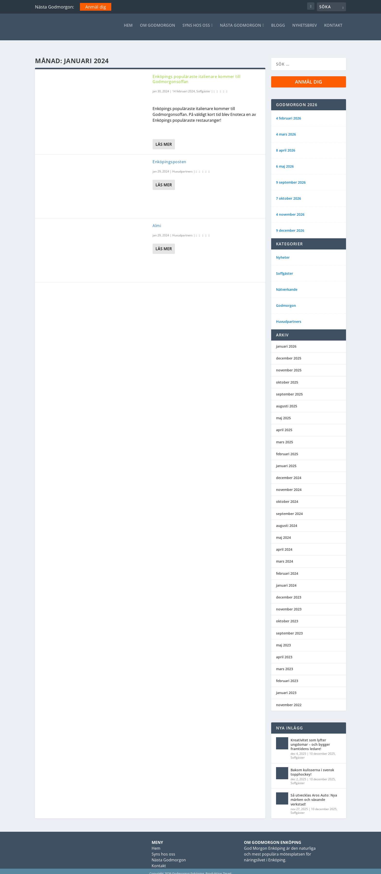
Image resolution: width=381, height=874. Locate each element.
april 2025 (284, 425)
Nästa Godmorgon (240, 29)
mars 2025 (284, 437)
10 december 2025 (322, 749)
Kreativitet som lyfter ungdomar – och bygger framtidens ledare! (310, 740)
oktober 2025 (287, 378)
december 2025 (288, 353)
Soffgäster (203, 87)
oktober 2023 (287, 616)
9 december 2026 (290, 226)
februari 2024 (287, 569)
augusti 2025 (286, 401)
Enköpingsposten (169, 157)
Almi (157, 221)
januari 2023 (286, 688)
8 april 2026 (285, 146)
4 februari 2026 (288, 114)
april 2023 (284, 652)
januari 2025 (286, 461)
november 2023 (289, 604)
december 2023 (288, 593)
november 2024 (289, 485)
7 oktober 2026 (288, 194)
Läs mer (164, 140)
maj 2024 (283, 533)
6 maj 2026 (285, 162)
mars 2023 (284, 664)
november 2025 (289, 365)
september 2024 (289, 509)
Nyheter (283, 253)
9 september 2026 (291, 178)
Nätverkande (286, 285)
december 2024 (288, 473)
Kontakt (333, 29)
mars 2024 (284, 557)
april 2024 (284, 545)
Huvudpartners (182, 167)
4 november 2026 (290, 210)
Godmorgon (286, 301)
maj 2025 (283, 413)
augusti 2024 (286, 521)
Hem (128, 29)
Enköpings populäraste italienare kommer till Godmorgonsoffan (196, 74)
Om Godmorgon (157, 29)
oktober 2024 (287, 497)
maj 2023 (283, 640)
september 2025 (289, 389)
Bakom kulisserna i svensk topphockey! (312, 767)
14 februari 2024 (183, 87)
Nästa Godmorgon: (54, 7)
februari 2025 (287, 449)
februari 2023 (287, 676)
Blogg (278, 29)
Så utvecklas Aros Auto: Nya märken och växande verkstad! (314, 795)
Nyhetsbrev (304, 29)
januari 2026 (286, 342)
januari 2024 (286, 581)
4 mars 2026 (286, 130)
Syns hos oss (196, 29)
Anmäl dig (95, 7)
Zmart (227, 869)
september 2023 (289, 628)
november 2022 (289, 700)
